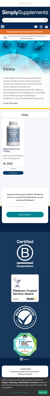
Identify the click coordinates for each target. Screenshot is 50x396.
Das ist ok (43, 392)
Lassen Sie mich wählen (19, 392)
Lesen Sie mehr (10, 103)
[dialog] (25, 386)
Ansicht (13, 168)
